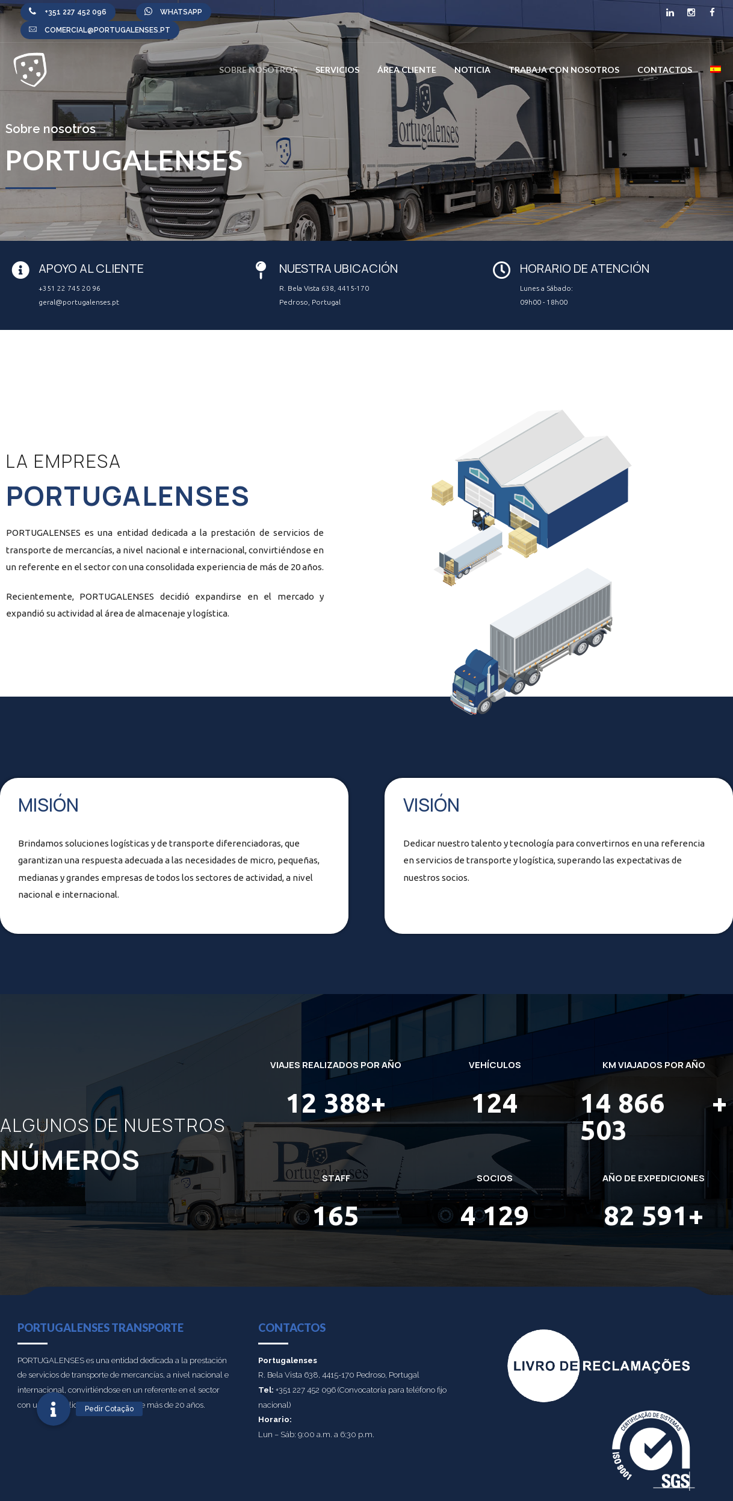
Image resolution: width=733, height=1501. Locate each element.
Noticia (472, 69)
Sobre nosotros (258, 69)
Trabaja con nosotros (564, 69)
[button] (53, 1409)
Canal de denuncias (464, 1489)
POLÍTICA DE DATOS (647, 1489)
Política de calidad (581, 1489)
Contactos (664, 69)
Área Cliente (406, 69)
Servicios (337, 69)
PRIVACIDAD (524, 1489)
